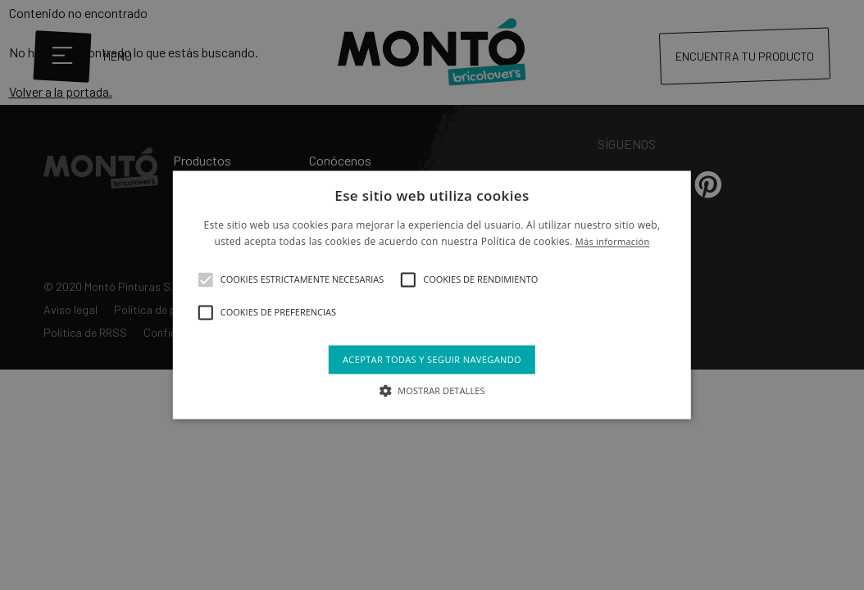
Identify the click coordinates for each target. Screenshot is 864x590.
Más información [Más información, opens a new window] (612, 242)
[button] (205, 279)
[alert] (432, 295)
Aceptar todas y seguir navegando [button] (432, 359)
